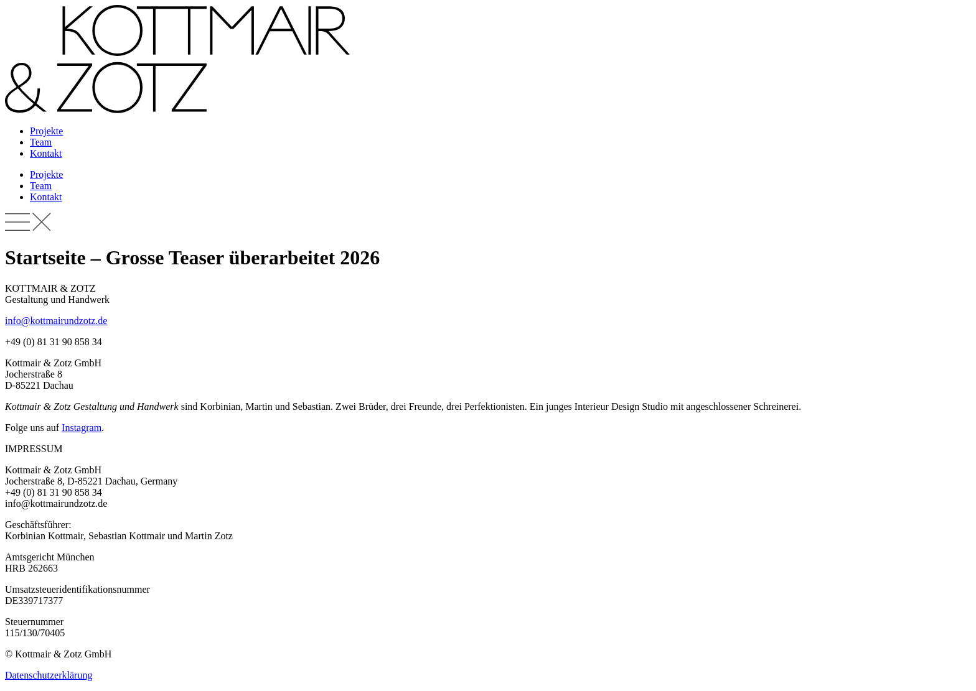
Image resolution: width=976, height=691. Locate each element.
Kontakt (46, 153)
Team (41, 142)
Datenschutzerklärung (48, 675)
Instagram (81, 427)
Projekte (46, 131)
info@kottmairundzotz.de (56, 320)
